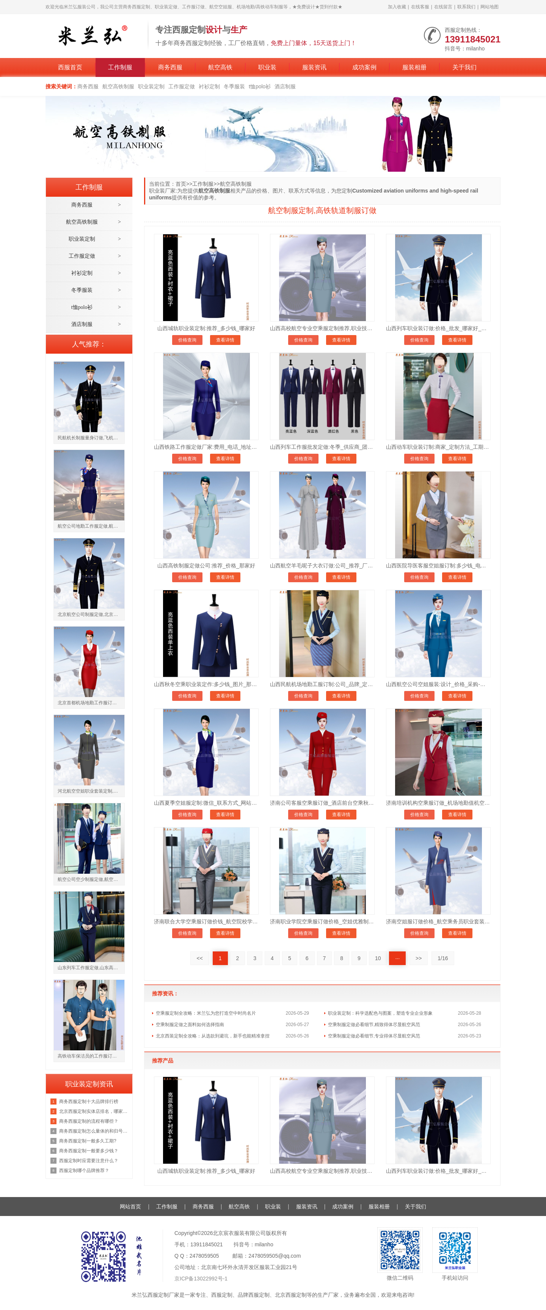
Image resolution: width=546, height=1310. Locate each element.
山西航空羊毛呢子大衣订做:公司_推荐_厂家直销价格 (322, 566)
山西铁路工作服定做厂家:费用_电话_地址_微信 (206, 447)
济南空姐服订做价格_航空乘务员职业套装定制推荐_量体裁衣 (438, 921)
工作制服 (120, 67)
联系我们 (466, 6)
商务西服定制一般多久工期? (87, 1141)
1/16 (443, 958)
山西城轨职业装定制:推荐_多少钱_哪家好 (206, 328)
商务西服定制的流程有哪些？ (88, 1121)
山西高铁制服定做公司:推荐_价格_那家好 (206, 566)
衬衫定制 (209, 86)
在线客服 (420, 6)
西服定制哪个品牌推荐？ (84, 1170)
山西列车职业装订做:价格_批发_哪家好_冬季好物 (438, 328)
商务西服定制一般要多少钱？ (88, 1150)
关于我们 (464, 67)
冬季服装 (234, 86)
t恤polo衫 (260, 86)
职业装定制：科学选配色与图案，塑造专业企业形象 (380, 1013)
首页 (181, 184)
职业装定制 (151, 86)
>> (419, 958)
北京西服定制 (291, 1295)
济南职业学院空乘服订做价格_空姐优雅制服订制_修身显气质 (322, 921)
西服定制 (221, 1295)
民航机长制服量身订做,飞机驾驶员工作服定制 (91, 437)
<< (199, 958)
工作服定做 (181, 86)
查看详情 (225, 340)
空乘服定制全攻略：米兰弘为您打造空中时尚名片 (206, 1013)
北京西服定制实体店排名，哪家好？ (94, 1111)
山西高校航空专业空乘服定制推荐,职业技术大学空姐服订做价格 (322, 328)
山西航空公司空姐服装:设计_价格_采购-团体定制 (438, 684)
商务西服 (170, 67)
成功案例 (364, 67)
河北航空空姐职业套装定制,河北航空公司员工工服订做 (91, 791)
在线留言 (443, 6)
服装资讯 (314, 67)
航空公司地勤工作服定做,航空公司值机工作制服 (91, 526)
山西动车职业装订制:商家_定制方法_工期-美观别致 (438, 447)
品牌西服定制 (254, 1295)
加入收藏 (397, 6)
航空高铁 (220, 67)
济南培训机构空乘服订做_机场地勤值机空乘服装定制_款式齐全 (438, 803)
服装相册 (414, 67)
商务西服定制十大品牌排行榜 (88, 1101)
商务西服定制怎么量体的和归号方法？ (94, 1131)
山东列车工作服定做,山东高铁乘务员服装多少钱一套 (91, 967)
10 (378, 958)
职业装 (267, 67)
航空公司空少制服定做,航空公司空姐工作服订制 (91, 879)
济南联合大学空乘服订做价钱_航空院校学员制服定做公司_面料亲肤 (206, 921)
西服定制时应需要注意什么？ (88, 1160)
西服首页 (70, 67)
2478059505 (204, 1256)
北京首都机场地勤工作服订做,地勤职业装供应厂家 (91, 702)
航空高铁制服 (118, 86)
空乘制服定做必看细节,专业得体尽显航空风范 (374, 1036)
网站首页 (130, 1206)
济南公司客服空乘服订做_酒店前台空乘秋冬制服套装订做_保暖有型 (322, 803)
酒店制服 (285, 86)
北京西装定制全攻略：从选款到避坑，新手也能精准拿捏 (213, 1036)
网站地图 (489, 6)
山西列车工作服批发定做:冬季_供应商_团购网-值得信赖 (322, 447)
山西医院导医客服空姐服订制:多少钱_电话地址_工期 (438, 566)
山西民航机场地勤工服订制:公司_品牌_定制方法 (322, 684)
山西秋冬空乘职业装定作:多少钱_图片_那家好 (206, 684)
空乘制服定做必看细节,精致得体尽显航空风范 (374, 1024)
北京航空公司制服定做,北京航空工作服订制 (91, 614)
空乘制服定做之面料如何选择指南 (190, 1024)
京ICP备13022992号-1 (201, 1279)
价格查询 (187, 340)
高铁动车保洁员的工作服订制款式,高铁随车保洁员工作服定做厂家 (91, 1056)
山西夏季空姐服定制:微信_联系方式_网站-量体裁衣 (206, 803)
